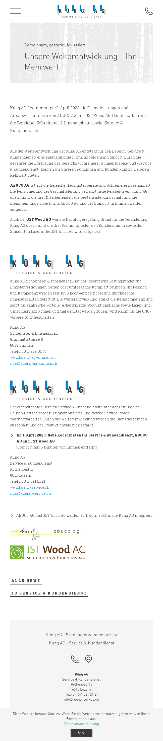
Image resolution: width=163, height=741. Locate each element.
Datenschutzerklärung (81, 724)
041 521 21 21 (87, 694)
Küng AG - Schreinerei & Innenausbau (81, 635)
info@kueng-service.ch (30, 493)
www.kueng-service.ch (29, 487)
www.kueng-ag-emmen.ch (33, 357)
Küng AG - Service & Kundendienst (81, 643)
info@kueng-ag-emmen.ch (33, 363)
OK (81, 733)
